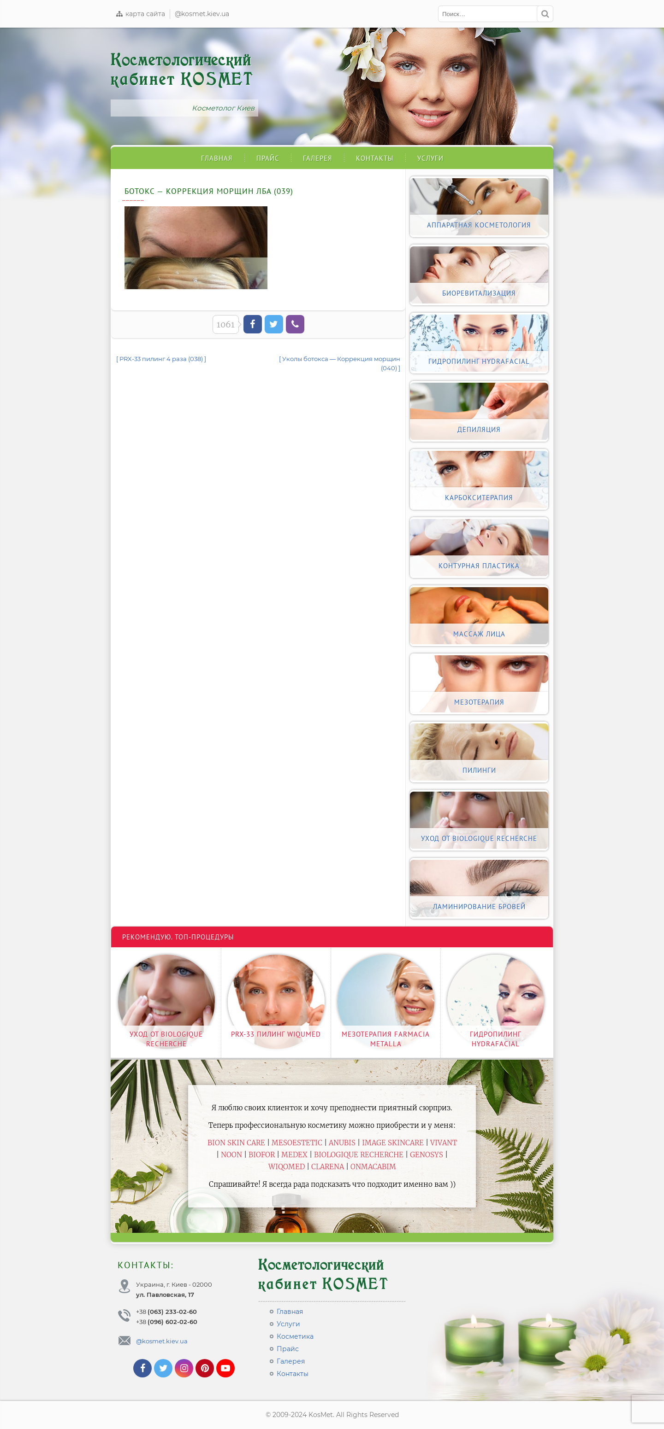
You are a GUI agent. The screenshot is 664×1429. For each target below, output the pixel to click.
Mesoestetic (297, 1142)
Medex (294, 1154)
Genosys (426, 1154)
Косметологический (182, 70)
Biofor (262, 1154)
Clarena (327, 1166)
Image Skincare (393, 1142)
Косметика (295, 1336)
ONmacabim (373, 1166)
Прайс (267, 158)
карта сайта (140, 14)
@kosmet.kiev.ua (202, 14)
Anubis (342, 1142)
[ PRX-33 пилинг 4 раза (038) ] (161, 358)
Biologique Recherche (358, 1154)
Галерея (317, 158)
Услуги (430, 158)
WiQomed (286, 1166)
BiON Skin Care (236, 1142)
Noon (231, 1154)
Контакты (375, 158)
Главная (217, 158)
